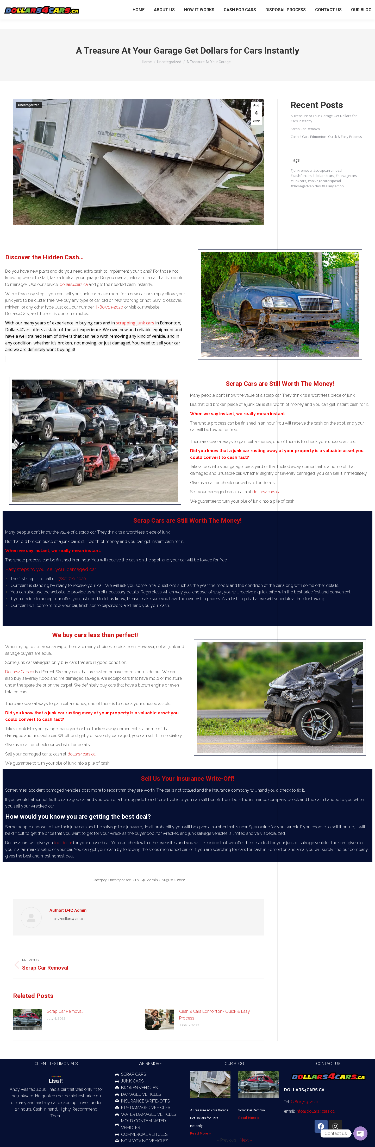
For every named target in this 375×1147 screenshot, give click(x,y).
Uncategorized (29, 105)
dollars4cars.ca (74, 284)
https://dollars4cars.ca (67, 919)
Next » (246, 1140)
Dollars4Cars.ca (19, 671)
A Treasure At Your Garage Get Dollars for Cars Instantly (209, 1118)
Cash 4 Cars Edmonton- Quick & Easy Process (214, 1015)
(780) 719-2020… (73, 578)
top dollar (62, 842)
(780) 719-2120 (327, 5)
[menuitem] (139, 19)
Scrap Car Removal (65, 1011)
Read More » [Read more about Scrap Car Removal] (248, 1118)
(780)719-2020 (109, 307)
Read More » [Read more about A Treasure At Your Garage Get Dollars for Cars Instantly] (200, 1133)
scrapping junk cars (135, 323)
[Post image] (27, 1019)
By (146, 880)
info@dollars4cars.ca (315, 1111)
